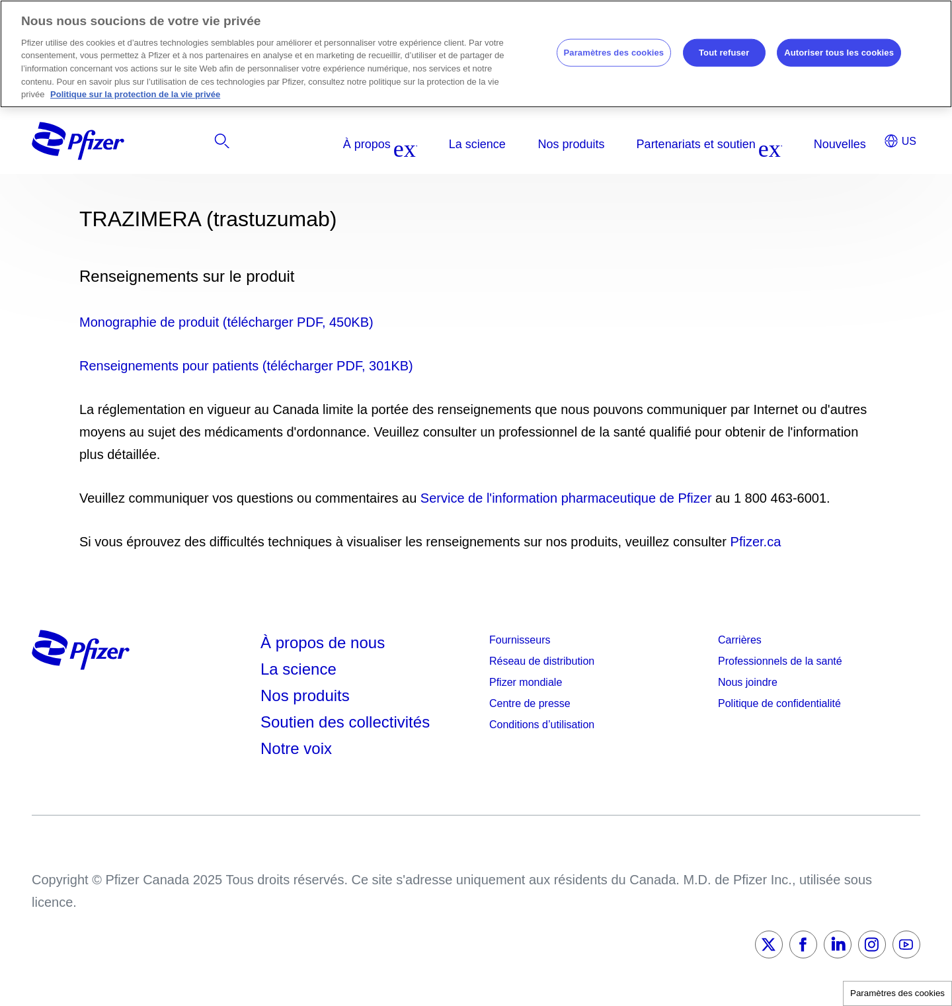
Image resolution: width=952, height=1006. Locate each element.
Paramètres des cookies (897, 993)
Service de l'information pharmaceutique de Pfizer (566, 498)
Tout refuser (724, 53)
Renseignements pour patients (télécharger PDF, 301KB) (246, 365)
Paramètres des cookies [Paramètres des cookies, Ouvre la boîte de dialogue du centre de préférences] (614, 53)
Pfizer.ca (756, 541)
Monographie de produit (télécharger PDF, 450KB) (226, 322)
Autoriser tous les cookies (839, 53)
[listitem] (781, 144)
